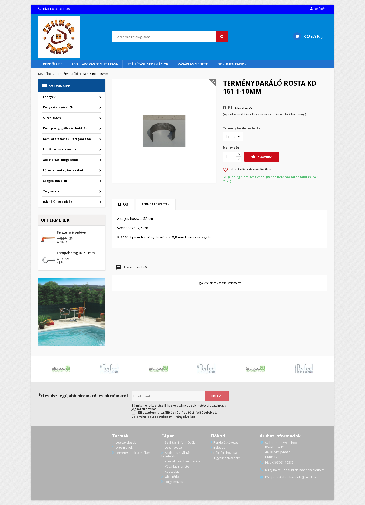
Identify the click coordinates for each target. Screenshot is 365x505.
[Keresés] (170, 36)
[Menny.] (229, 157)
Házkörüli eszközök (57, 202)
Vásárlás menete (193, 64)
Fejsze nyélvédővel (72, 232)
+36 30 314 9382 (60, 9)
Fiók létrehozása (225, 453)
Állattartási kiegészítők (61, 160)
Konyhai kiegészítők (58, 107)
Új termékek (124, 447)
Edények (49, 97)
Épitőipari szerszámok (59, 149)
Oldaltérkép (173, 476)
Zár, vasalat (52, 191)
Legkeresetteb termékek (132, 453)
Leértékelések (125, 442)
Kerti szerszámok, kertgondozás (67, 139)
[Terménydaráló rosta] (233, 136)
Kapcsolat (171, 471)
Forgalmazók (173, 482)
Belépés (219, 447)
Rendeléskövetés (225, 442)
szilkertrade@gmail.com (301, 477)
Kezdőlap (51, 64)
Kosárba (261, 156)
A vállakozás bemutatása (94, 64)
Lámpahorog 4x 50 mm (76, 253)
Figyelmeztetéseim (226, 458)
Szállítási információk (147, 64)
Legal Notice (173, 447)
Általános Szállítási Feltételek (176, 454)
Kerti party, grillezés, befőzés (65, 128)
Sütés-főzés (52, 118)
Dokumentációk (232, 64)
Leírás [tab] (123, 205)
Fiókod (218, 436)
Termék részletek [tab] (155, 204)
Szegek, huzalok (55, 181)
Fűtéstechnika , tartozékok (63, 170)
